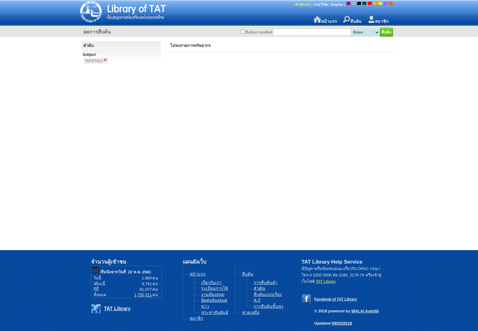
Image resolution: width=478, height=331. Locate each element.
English (337, 4)
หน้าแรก (325, 20)
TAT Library (117, 308)
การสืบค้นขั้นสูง (268, 306)
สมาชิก (378, 20)
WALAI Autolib (365, 311)
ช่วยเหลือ (250, 312)
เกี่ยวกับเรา (211, 282)
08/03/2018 (342, 323)
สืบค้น (352, 20)
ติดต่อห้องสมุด (214, 300)
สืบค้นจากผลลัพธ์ (258, 32)
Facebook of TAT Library (335, 299)
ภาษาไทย (320, 4)
